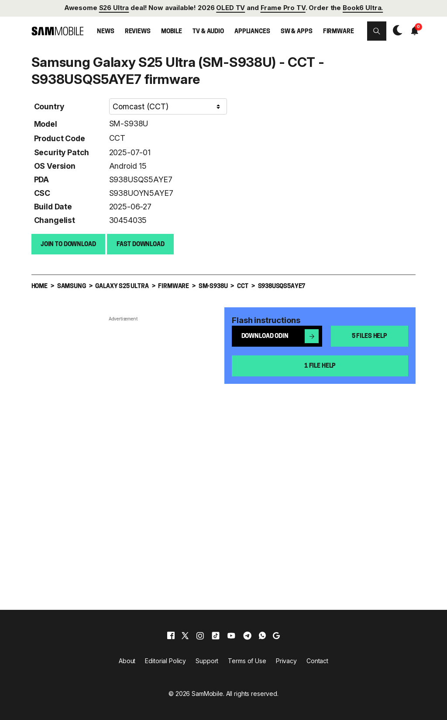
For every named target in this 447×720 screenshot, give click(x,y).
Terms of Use (247, 660)
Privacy (286, 660)
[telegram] (247, 635)
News (105, 31)
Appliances (252, 31)
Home (39, 286)
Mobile (171, 31)
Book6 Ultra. (363, 8)
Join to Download (68, 244)
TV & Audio (208, 31)
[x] (185, 635)
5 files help (369, 336)
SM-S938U (128, 123)
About (127, 660)
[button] (376, 31)
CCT (117, 137)
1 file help (320, 365)
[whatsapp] (262, 635)
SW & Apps (297, 31)
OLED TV (230, 8)
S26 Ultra (114, 8)
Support (207, 660)
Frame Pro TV (283, 8)
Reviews (138, 31)
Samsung (71, 286)
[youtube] (231, 635)
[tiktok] (215, 635)
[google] (276, 635)
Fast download (141, 244)
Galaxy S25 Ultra (121, 286)
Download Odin (280, 336)
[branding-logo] (57, 31)
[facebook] (171, 635)
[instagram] (200, 635)
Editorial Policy (165, 660)
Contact (317, 660)
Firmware (338, 31)
